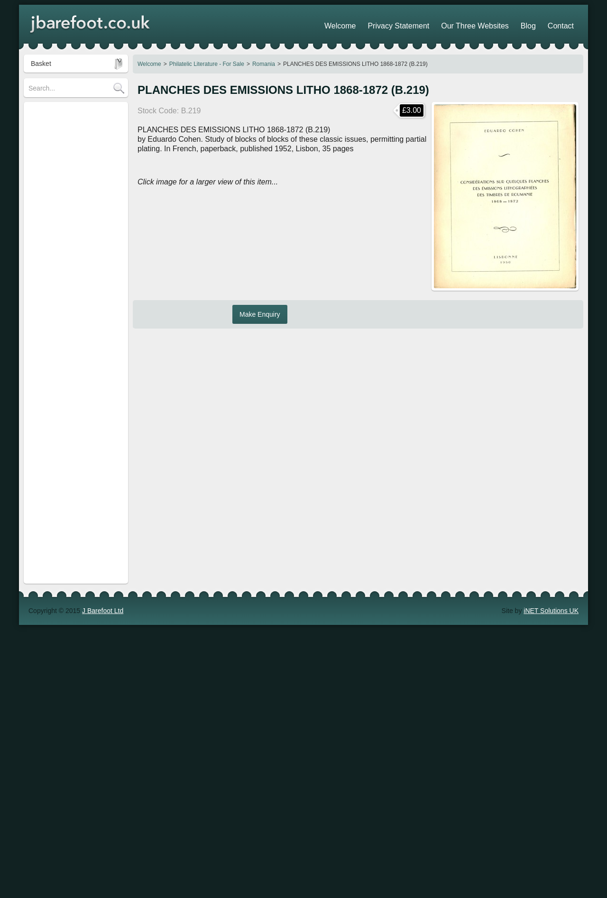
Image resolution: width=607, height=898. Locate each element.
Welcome (149, 64)
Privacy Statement (432, 23)
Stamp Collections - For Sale (70, 125)
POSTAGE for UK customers (70, 307)
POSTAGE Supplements (64, 368)
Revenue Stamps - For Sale (69, 170)
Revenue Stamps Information (71, 155)
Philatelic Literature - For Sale (206, 64)
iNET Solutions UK (551, 405)
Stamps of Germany (58, 292)
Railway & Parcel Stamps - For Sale (73, 205)
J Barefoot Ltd (102, 405)
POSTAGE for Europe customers (60, 325)
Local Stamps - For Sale (64, 185)
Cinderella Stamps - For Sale (71, 225)
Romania (263, 64)
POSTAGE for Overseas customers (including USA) (67, 349)
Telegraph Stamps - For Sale (70, 263)
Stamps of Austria (54, 278)
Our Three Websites (496, 23)
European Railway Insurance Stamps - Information (70, 244)
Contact (564, 23)
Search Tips (46, 111)
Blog (539, 23)
